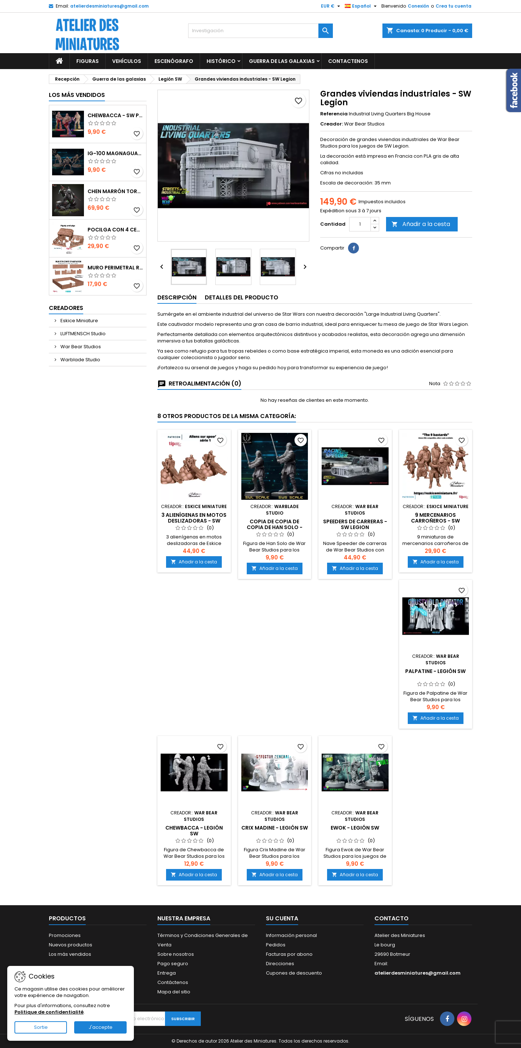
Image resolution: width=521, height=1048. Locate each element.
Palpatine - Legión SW (435, 671)
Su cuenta (282, 918)
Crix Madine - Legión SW (274, 827)
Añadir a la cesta (420, 224)
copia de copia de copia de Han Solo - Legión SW (274, 527)
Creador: (331, 124)
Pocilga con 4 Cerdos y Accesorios (115, 230)
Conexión (418, 6)
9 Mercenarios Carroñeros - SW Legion (435, 520)
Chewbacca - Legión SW (194, 830)
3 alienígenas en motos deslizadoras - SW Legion (193, 520)
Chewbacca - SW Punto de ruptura (115, 115)
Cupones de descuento (294, 973)
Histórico (221, 61)
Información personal (291, 935)
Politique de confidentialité (49, 1012)
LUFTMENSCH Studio (82, 333)
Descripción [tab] (176, 297)
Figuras (87, 61)
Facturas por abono (289, 954)
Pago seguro (172, 963)
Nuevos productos (70, 944)
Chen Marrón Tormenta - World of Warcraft (115, 191)
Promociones (65, 935)
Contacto (391, 918)
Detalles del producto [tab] (241, 297)
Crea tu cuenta (453, 6)
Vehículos (126, 61)
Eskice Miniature (78, 320)
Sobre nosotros (175, 954)
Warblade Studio (79, 359)
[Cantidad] (360, 224)
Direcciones (280, 963)
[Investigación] (260, 31)
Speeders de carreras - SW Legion (355, 524)
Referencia (334, 114)
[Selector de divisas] (331, 6)
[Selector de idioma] (361, 6)
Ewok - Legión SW (355, 827)
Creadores (66, 308)
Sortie (41, 1027)
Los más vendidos (77, 95)
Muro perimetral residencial (115, 267)
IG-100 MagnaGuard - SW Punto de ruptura (115, 153)
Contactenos (348, 61)
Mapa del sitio (173, 991)
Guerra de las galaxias (282, 61)
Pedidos (275, 944)
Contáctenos (172, 982)
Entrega (166, 973)
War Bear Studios (80, 346)
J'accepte (101, 1027)
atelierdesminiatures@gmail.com (109, 6)
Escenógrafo (173, 61)
